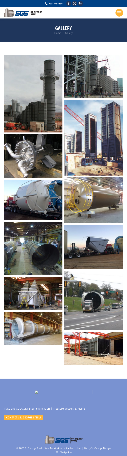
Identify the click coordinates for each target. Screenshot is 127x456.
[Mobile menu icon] (119, 13)
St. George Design (101, 448)
